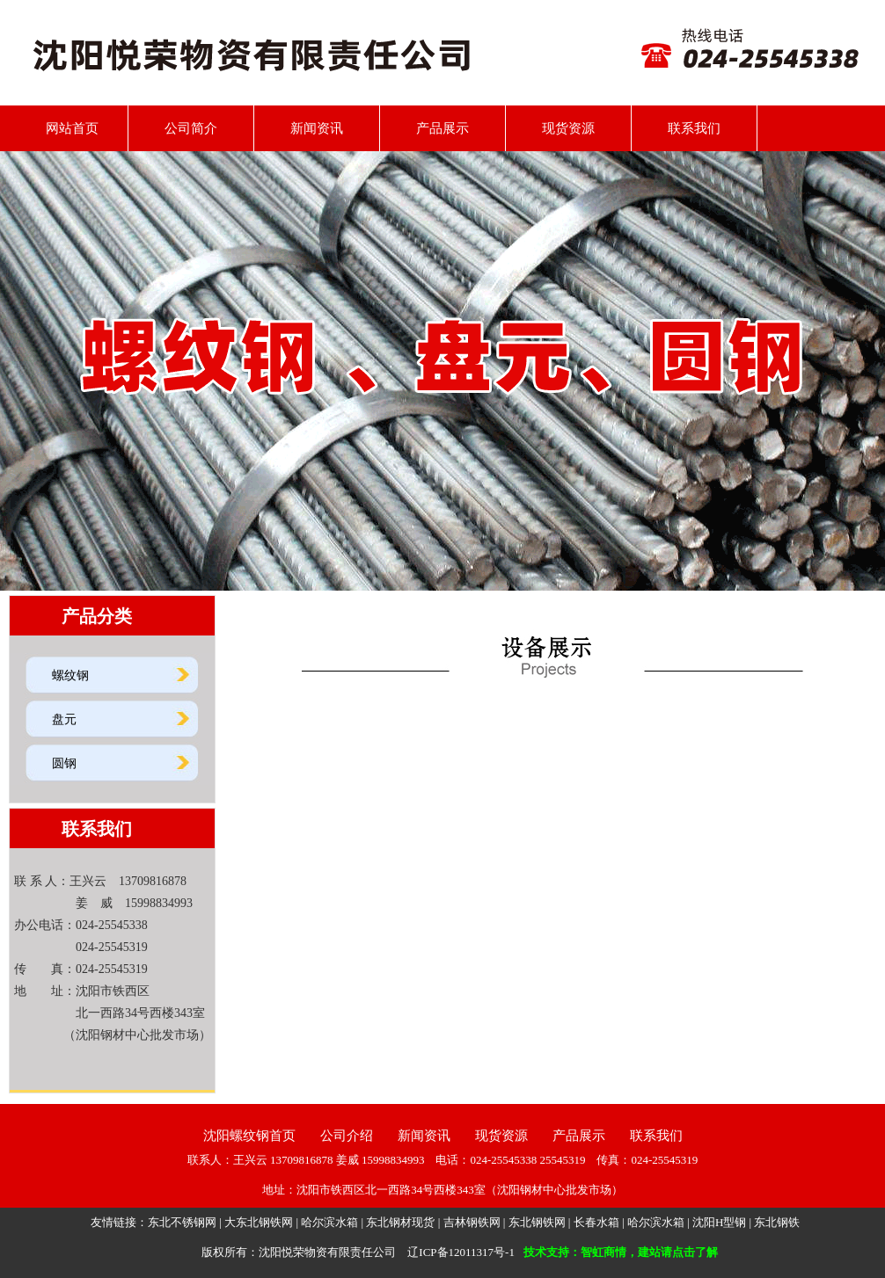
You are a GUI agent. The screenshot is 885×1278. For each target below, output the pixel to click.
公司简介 (191, 128)
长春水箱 (596, 1222)
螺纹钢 (70, 675)
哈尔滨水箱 (329, 1222)
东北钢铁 (777, 1222)
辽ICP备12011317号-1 (461, 1252)
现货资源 (568, 128)
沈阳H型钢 (719, 1222)
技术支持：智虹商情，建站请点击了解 (620, 1252)
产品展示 (442, 128)
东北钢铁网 (537, 1222)
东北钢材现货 (400, 1222)
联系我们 (694, 128)
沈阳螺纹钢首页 (249, 1136)
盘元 (64, 719)
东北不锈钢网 (182, 1222)
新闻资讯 (316, 128)
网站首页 (66, 128)
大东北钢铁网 (258, 1222)
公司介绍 (346, 1136)
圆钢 (64, 763)
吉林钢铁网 (472, 1222)
